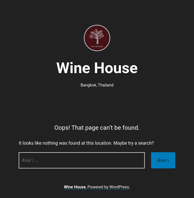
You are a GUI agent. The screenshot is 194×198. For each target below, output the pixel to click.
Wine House (97, 68)
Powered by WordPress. (108, 187)
